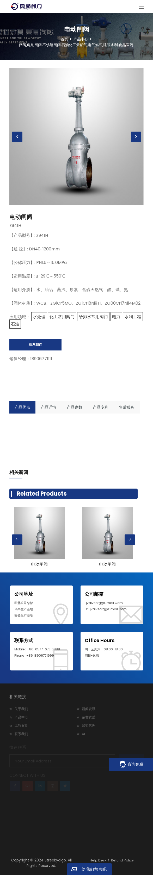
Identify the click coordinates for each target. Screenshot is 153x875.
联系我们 (35, 344)
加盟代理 (88, 725)
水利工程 (133, 317)
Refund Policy (122, 860)
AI (83, 733)
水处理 (39, 317)
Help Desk (98, 860)
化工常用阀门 (62, 317)
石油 (15, 324)
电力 (116, 317)
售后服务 (126, 407)
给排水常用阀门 (93, 317)
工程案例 (21, 725)
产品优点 (22, 407)
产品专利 (100, 407)
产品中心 (21, 717)
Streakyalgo (55, 860)
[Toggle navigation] (141, 7)
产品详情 (48, 407)
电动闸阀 (20, 217)
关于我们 (21, 708)
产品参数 (74, 407)
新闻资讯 (88, 708)
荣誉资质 (88, 717)
